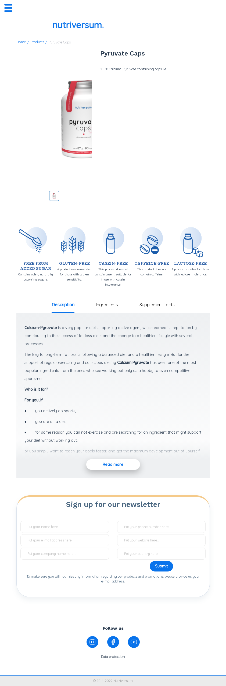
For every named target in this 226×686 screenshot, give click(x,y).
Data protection (113, 656)
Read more (113, 464)
